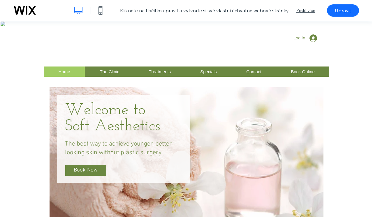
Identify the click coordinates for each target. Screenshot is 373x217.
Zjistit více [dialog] (305, 10)
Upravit (343, 10)
